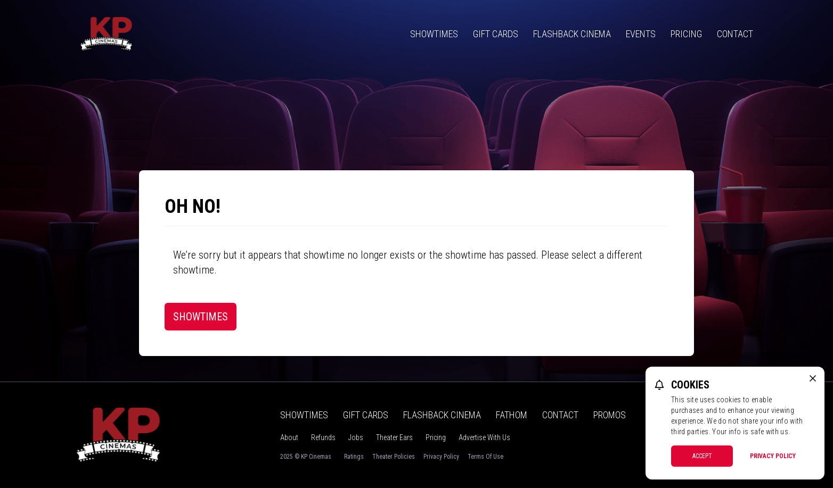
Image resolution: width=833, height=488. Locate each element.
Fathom (511, 414)
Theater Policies (393, 456)
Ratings (354, 456)
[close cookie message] (812, 378)
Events (641, 33)
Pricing (686, 33)
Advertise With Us (484, 437)
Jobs (355, 437)
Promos (609, 414)
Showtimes (434, 33)
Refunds (323, 437)
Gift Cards (495, 33)
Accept (702, 456)
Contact (735, 33)
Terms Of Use (485, 456)
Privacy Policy (441, 456)
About (289, 437)
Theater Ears (394, 437)
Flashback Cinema (572, 33)
